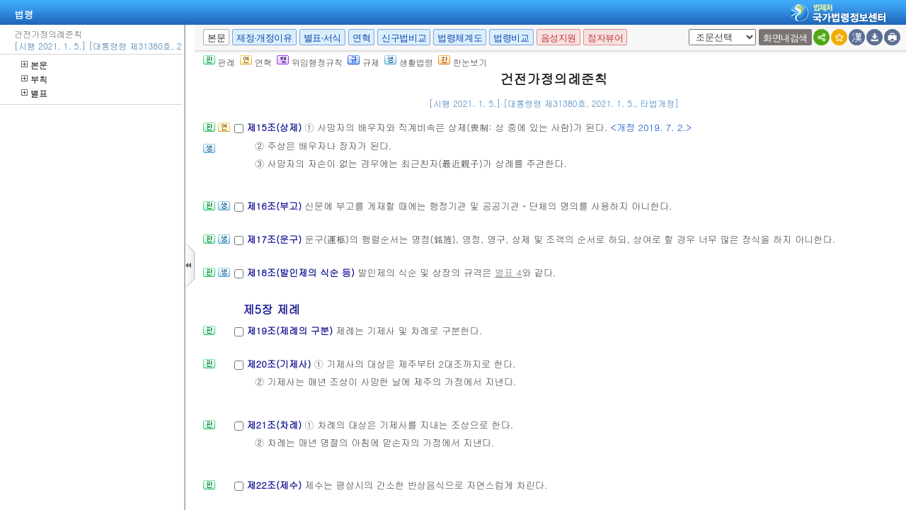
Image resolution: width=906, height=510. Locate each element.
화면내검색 (785, 38)
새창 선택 (686, 29)
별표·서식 (322, 38)
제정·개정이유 (264, 38)
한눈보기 (462, 62)
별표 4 (508, 272)
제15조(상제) (275, 127)
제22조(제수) (275, 485)
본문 (34, 65)
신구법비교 (404, 38)
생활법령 (408, 62)
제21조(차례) (275, 424)
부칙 (34, 79)
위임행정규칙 (310, 62)
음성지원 (558, 38)
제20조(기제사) (280, 363)
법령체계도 (459, 38)
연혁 (361, 38)
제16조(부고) (275, 205)
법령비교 (511, 38)
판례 (219, 62)
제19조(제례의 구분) (291, 330)
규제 (363, 62)
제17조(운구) (275, 239)
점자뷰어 (605, 38)
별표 (34, 93)
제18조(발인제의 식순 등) (301, 272)
